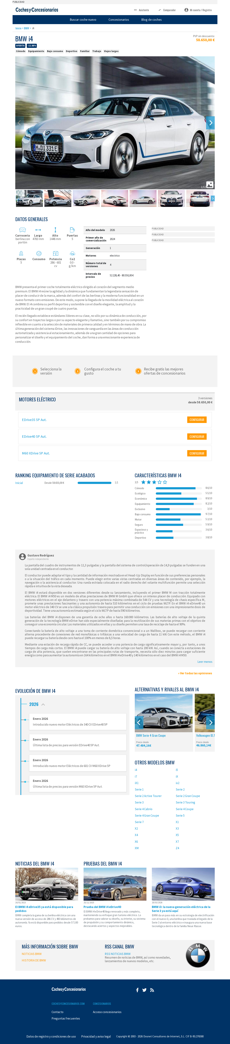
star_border (159, 482)
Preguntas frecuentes (66, 1018)
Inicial (19, 483)
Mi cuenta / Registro (198, 10)
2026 (38, 703)
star (143, 482)
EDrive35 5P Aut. (34, 419)
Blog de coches (151, 19)
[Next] (210, 122)
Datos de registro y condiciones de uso (51, 1036)
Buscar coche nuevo (83, 19)
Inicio (18, 28)
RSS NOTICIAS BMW (117, 954)
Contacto (57, 1012)
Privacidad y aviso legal (96, 1036)
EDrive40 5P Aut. (34, 436)
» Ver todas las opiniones (195, 673)
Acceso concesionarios (107, 1012)
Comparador (167, 10)
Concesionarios (119, 19)
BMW (26, 28)
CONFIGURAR (197, 419)
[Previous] (139, 722)
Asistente (141, 10)
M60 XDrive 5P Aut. (36, 453)
